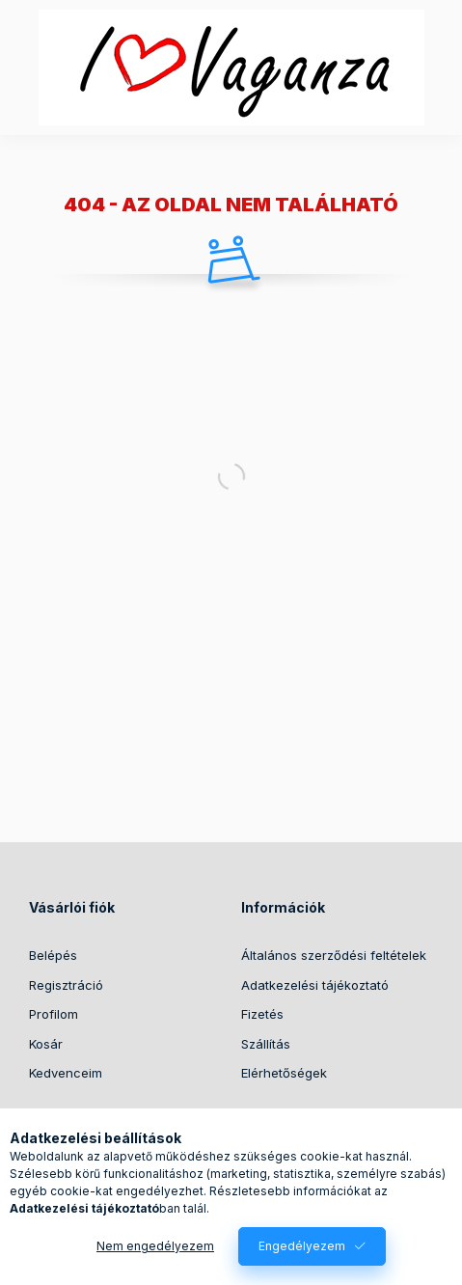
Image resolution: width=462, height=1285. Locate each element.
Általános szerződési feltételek (333, 955)
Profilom (53, 1014)
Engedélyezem (301, 1246)
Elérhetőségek (284, 1072)
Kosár (46, 1044)
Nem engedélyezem (155, 1246)
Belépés (53, 955)
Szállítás (265, 1044)
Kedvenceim (65, 1072)
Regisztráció (66, 985)
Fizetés (262, 1014)
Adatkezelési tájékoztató (315, 985)
